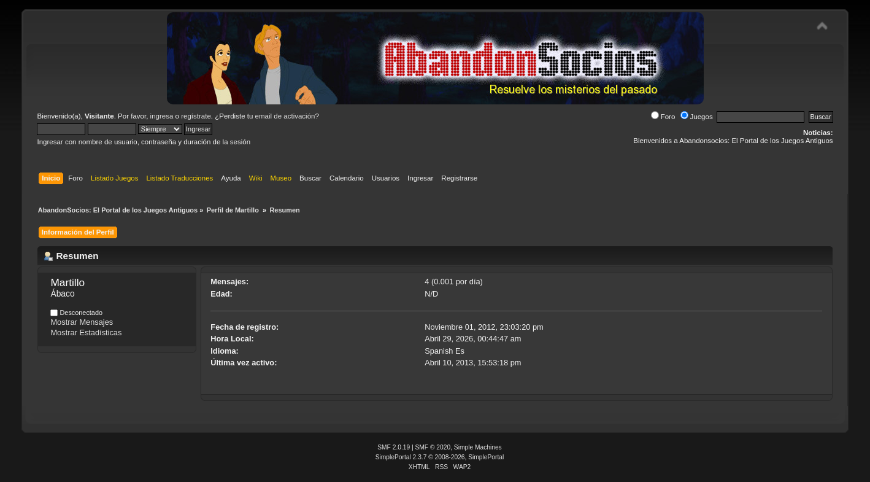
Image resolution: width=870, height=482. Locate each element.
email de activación (285, 116)
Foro (663, 116)
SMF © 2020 (433, 447)
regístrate (196, 116)
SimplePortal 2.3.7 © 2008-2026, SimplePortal (439, 457)
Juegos (696, 116)
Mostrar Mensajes (81, 322)
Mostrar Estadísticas (85, 332)
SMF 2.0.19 (393, 447)
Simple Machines (478, 447)
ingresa (162, 116)
